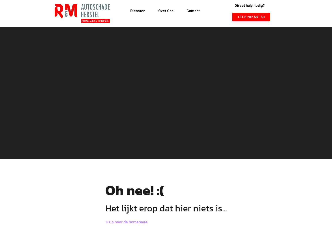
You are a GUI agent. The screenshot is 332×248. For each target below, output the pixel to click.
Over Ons (165, 11)
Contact (193, 11)
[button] (251, 17)
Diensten (137, 11)
